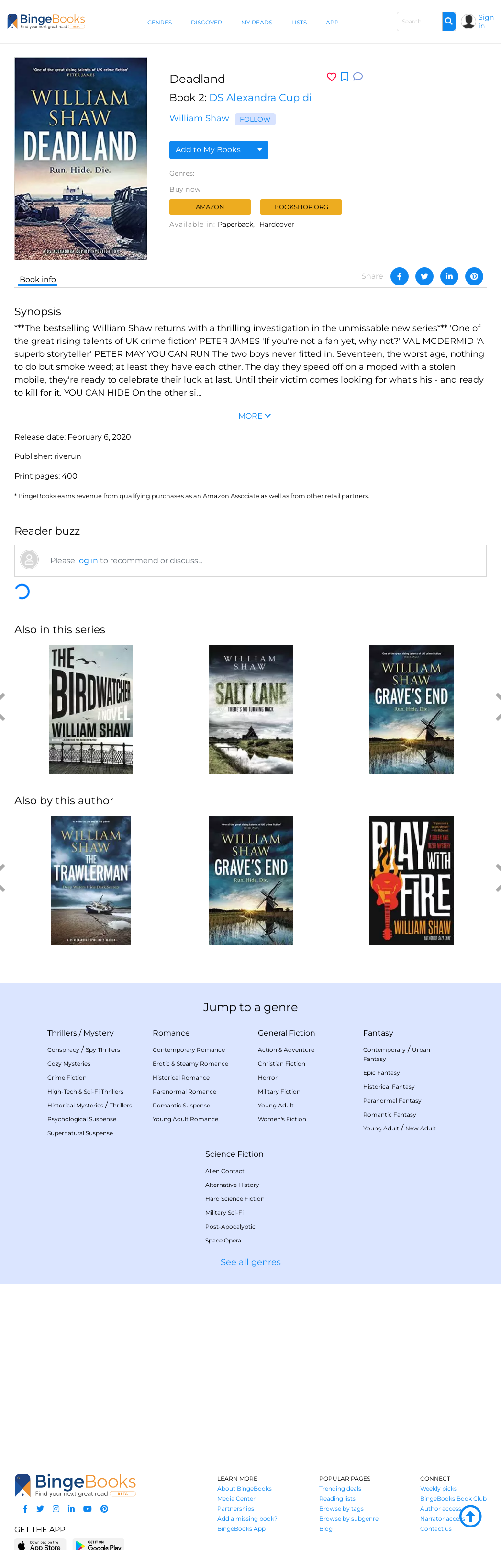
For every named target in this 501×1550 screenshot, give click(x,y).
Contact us (436, 1528)
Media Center (236, 1498)
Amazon (210, 207)
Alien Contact (225, 1170)
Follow (255, 119)
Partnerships (235, 1508)
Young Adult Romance (185, 1119)
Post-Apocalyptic (230, 1226)
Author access (440, 1508)
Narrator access (442, 1518)
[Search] (449, 21)
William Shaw (199, 118)
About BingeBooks (244, 1488)
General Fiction (286, 1032)
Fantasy (378, 1032)
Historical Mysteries (75, 1105)
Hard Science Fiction (235, 1198)
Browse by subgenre (349, 1518)
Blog (326, 1528)
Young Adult (276, 1105)
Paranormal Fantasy (392, 1100)
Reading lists (337, 1498)
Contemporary (384, 1049)
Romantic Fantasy (389, 1114)
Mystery (98, 1032)
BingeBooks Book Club (453, 1498)
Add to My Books (219, 149)
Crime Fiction (67, 1077)
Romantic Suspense (181, 1105)
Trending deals (340, 1488)
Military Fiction (279, 1091)
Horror (268, 1077)
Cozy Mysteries (68, 1063)
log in (87, 560)
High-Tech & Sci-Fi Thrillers (85, 1091)
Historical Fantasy (389, 1086)
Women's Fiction (282, 1119)
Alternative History (232, 1184)
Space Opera (223, 1240)
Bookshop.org (301, 207)
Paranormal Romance (184, 1091)
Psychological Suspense (81, 1119)
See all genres (251, 1262)
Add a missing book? (247, 1518)
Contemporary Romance (189, 1049)
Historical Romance (181, 1077)
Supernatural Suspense (80, 1133)
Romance (171, 1032)
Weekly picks (438, 1488)
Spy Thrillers (103, 1049)
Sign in (486, 21)
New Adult (420, 1128)
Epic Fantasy (381, 1072)
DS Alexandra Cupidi (260, 97)
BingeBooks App (241, 1528)
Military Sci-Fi (224, 1212)
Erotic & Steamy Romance (190, 1063)
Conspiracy (63, 1049)
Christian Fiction (281, 1063)
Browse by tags (341, 1508)
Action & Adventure (286, 1049)
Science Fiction (234, 1154)
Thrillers (62, 1032)
